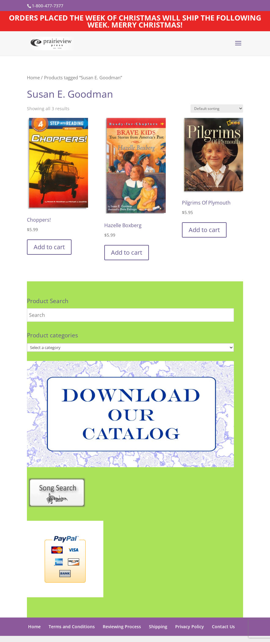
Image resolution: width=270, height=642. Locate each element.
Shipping (158, 626)
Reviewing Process (122, 626)
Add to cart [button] (49, 247)
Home (33, 77)
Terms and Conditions (72, 626)
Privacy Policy (189, 626)
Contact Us (223, 626)
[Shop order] (216, 108)
